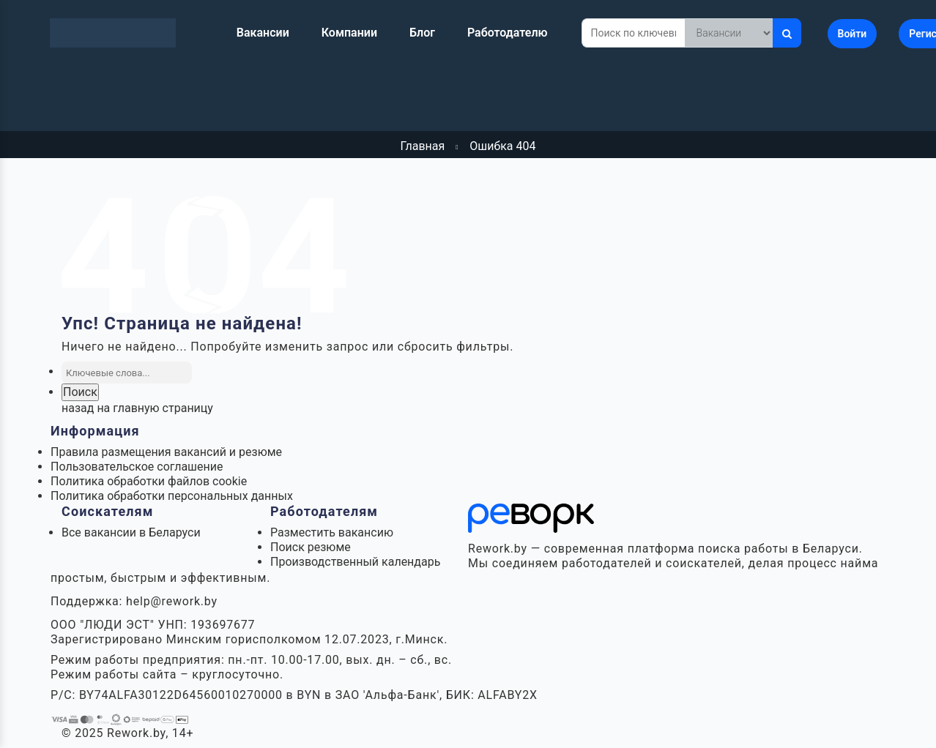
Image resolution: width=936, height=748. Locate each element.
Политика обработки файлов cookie (149, 481)
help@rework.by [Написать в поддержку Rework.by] (172, 601)
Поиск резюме (310, 547)
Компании (349, 33)
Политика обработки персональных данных (172, 496)
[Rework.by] (112, 33)
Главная (422, 146)
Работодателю (507, 33)
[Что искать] (729, 33)
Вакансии (263, 33)
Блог (422, 33)
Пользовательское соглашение (137, 467)
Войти (852, 34)
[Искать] (787, 33)
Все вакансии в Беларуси (131, 532)
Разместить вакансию (331, 532)
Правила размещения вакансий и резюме (166, 452)
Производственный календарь (355, 562)
